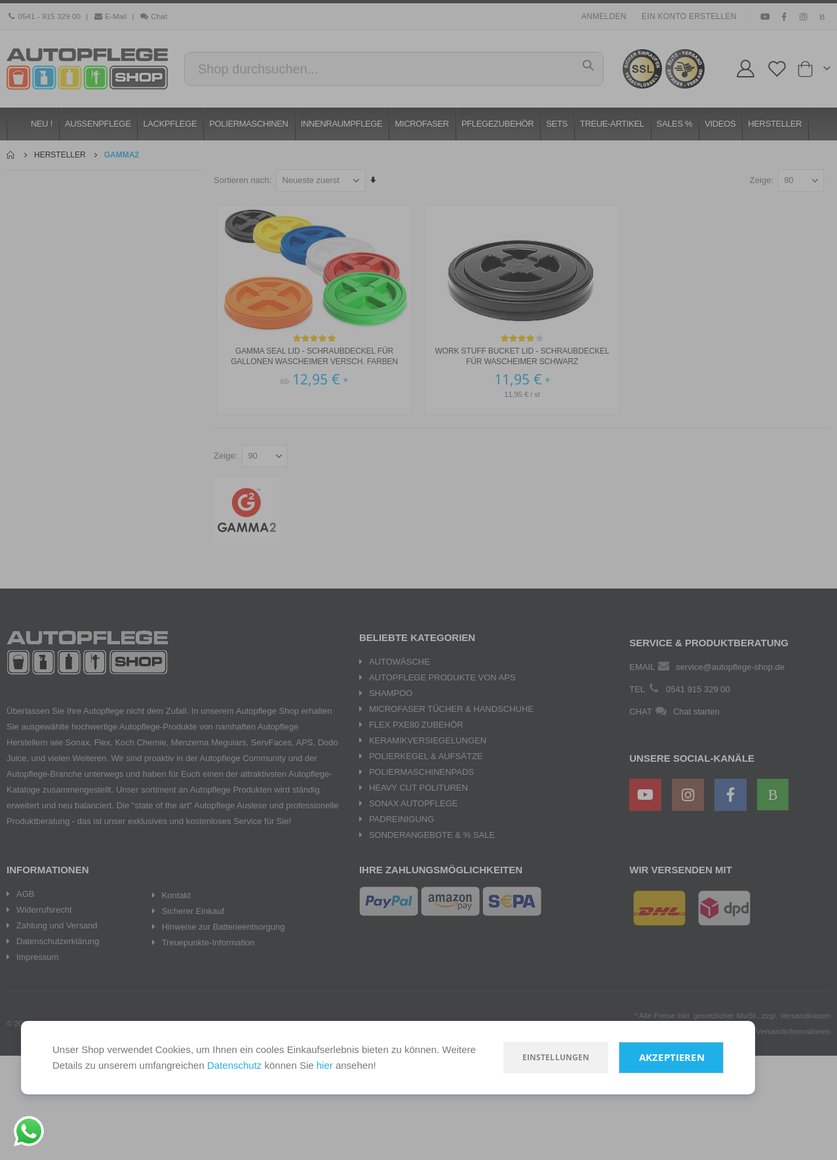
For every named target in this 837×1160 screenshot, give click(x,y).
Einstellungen (556, 1057)
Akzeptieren (672, 1057)
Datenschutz (234, 1065)
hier (325, 1065)
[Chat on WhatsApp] (29, 1131)
